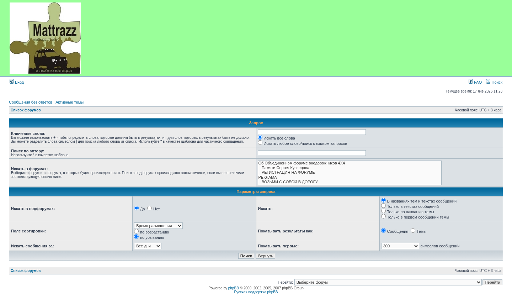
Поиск (494, 82)
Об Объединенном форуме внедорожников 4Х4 (349, 163)
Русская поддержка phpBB (256, 292)
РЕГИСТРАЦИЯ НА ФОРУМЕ (349, 172)
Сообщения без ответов (30, 102)
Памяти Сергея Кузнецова (349, 168)
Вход (17, 82)
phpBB (233, 288)
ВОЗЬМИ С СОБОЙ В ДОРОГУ (349, 182)
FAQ (475, 82)
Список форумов (26, 110)
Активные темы (69, 102)
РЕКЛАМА (349, 177)
